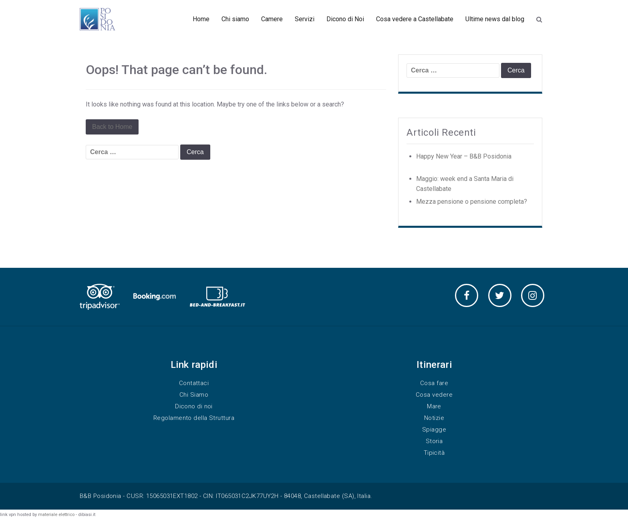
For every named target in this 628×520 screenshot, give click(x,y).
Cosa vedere (434, 394)
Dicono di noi (194, 406)
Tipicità (434, 452)
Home (201, 19)
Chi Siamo (193, 394)
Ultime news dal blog (494, 19)
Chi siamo (235, 19)
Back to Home (112, 126)
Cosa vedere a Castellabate (414, 19)
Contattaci (194, 383)
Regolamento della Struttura (193, 418)
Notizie (434, 418)
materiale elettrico (56, 514)
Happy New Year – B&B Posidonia (463, 156)
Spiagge (434, 429)
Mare (434, 406)
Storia (434, 441)
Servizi (304, 19)
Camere (272, 19)
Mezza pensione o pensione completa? (471, 201)
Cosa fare (434, 383)
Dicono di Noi (345, 19)
